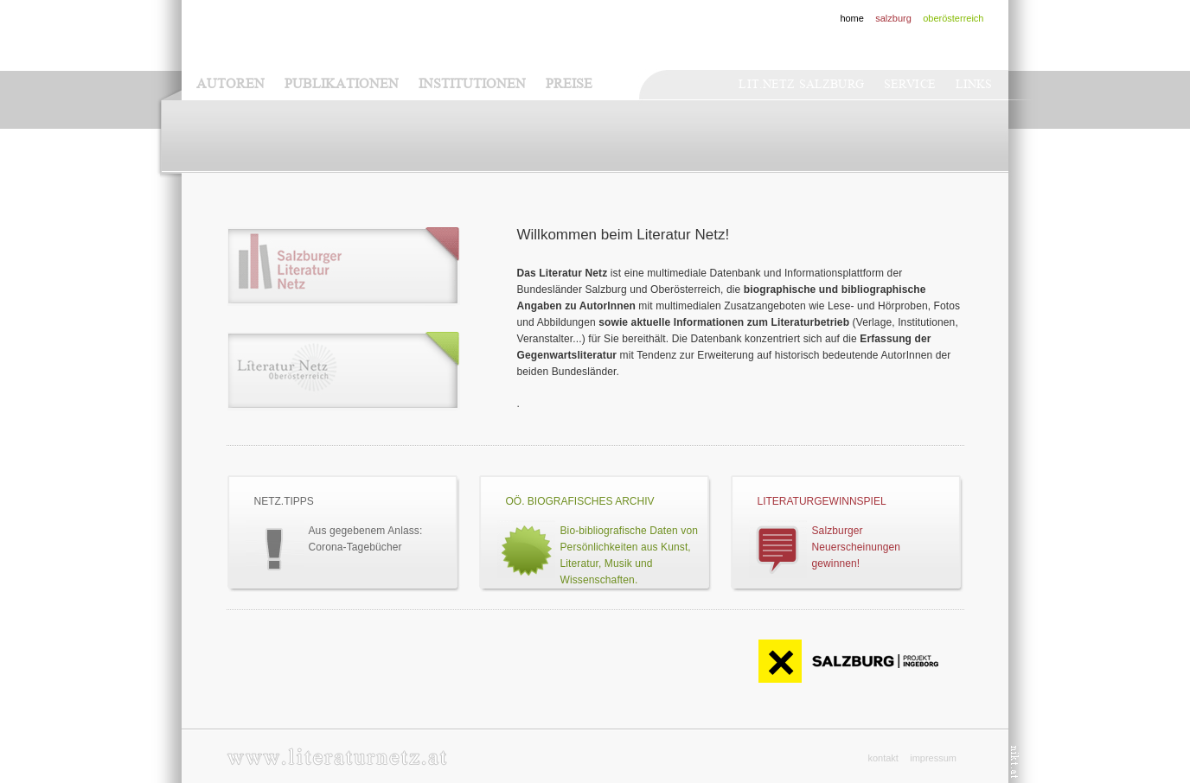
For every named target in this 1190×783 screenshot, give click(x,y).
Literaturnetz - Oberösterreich (343, 371)
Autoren (230, 84)
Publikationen (342, 84)
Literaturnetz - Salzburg (343, 266)
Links (974, 84)
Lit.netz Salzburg (801, 84)
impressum (933, 758)
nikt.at (1015, 762)
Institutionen (472, 84)
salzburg (893, 18)
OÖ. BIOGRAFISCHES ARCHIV (580, 501)
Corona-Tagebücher (355, 547)
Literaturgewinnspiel (822, 501)
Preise (569, 84)
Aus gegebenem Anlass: (366, 531)
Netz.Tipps (284, 501)
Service (910, 84)
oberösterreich (953, 18)
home (852, 18)
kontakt (882, 758)
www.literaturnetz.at (337, 756)
